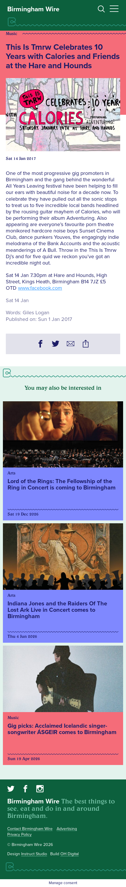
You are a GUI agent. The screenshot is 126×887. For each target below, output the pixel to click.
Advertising (67, 828)
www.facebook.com (40, 288)
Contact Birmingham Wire (30, 828)
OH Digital (69, 853)
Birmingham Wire (33, 9)
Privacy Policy (19, 834)
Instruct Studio (34, 853)
